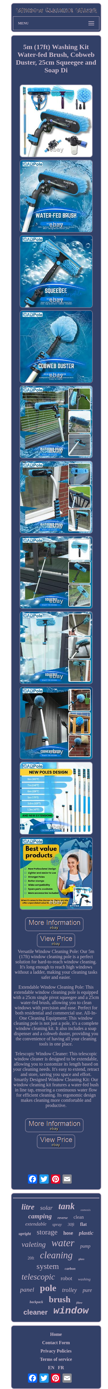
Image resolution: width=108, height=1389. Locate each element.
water (63, 1243)
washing (84, 1279)
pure (87, 1290)
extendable (36, 1224)
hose (68, 1233)
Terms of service (56, 1359)
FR (61, 1367)
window (70, 1310)
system (48, 1266)
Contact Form (56, 1342)
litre (28, 1207)
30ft (71, 1224)
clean (78, 1217)
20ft (31, 1258)
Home (56, 1334)
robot (66, 1278)
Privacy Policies (56, 1351)
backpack (36, 1302)
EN (51, 1367)
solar (46, 1207)
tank (66, 1206)
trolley (69, 1290)
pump (85, 1246)
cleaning (56, 1255)
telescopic (38, 1276)
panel (27, 1289)
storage (47, 1232)
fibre (79, 1302)
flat (83, 1224)
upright (25, 1234)
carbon (70, 1268)
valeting (34, 1244)
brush (60, 1299)
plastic (86, 1233)
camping (40, 1216)
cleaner (35, 1312)
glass (81, 1259)
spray (57, 1224)
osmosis (86, 1209)
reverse (63, 1218)
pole (48, 1288)
